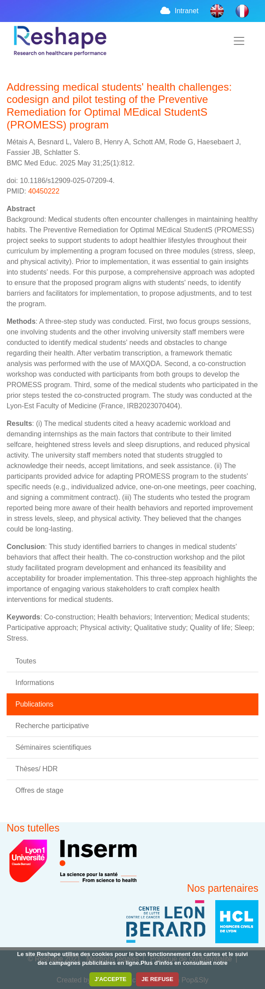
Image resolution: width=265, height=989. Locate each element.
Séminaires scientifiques (53, 747)
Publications (34, 704)
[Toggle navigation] (239, 41)
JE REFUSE (157, 979)
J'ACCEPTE (110, 979)
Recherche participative (52, 725)
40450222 (43, 191)
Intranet (179, 11)
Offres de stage (39, 790)
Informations (34, 682)
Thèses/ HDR (36, 769)
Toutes (25, 661)
